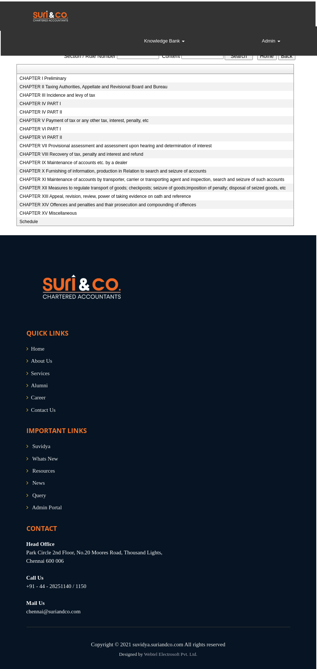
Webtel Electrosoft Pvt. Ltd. (170, 654)
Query (39, 495)
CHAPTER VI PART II (40, 137)
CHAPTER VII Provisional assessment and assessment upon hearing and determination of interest (115, 145)
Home (38, 349)
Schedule (28, 221)
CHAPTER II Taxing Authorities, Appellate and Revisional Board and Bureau (93, 86)
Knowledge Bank (164, 41)
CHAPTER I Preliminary (42, 78)
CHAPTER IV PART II (40, 112)
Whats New (45, 459)
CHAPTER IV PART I (40, 103)
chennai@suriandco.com (53, 611)
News (38, 483)
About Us (41, 361)
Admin (271, 41)
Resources (43, 471)
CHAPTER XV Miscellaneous (48, 213)
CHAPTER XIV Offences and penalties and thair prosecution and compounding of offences (107, 204)
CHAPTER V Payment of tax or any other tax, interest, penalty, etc (83, 120)
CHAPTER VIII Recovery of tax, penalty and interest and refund (81, 154)
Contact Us (43, 410)
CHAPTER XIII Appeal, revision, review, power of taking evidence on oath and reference (105, 196)
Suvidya (41, 446)
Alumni (39, 385)
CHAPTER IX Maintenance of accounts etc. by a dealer (73, 162)
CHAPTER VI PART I (40, 129)
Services (40, 373)
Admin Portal (47, 507)
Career (38, 397)
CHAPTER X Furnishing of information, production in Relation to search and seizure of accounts (112, 171)
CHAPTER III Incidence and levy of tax (57, 95)
